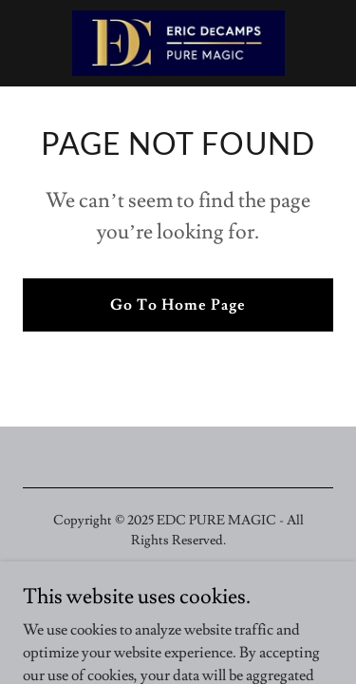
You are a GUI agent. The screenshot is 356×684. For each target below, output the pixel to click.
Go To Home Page (178, 304)
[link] (178, 43)
